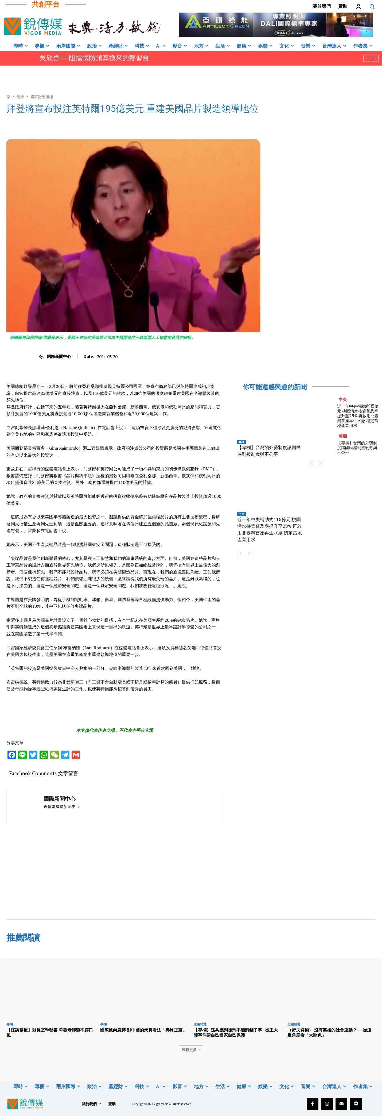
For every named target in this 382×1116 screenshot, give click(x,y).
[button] (371, 6)
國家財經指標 (41, 96)
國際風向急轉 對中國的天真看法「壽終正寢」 (143, 1030)
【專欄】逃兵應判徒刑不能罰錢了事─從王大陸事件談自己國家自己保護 (236, 1032)
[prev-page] (240, 553)
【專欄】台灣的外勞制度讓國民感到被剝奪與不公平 (357, 447)
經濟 (20, 96)
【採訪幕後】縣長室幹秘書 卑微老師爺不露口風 (49, 1032)
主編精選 (200, 1024)
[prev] (366, 58)
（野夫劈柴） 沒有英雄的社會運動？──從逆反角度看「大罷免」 (329, 1032)
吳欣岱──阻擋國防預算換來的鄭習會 (94, 58)
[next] (375, 58)
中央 (241, 514)
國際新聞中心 (59, 356)
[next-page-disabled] (249, 553)
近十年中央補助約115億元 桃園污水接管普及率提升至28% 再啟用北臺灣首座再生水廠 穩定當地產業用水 (358, 415)
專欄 (241, 442)
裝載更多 (191, 1049)
